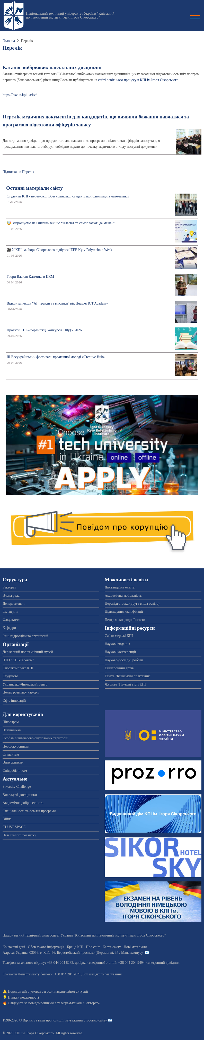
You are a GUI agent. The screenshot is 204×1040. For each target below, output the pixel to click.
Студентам (11, 754)
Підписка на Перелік (18, 172)
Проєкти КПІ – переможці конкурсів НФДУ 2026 (44, 330)
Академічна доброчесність (23, 803)
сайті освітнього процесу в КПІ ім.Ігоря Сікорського (138, 80)
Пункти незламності (23, 997)
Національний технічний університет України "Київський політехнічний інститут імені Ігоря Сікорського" (70, 15)
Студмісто (10, 676)
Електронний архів (119, 668)
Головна (9, 41)
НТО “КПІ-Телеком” (18, 660)
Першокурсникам (16, 746)
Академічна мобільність (123, 595)
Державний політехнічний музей (28, 652)
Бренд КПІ (75, 947)
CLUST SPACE (14, 827)
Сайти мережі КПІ (119, 636)
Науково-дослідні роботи (124, 660)
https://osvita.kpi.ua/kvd (20, 95)
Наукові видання (117, 644)
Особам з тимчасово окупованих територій (35, 738)
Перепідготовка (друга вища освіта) (132, 603)
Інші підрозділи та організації (25, 636)
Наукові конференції (120, 652)
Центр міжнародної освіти (125, 620)
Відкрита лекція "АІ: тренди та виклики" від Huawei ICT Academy (57, 303)
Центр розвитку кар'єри (21, 692)
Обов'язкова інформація (46, 947)
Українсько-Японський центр (25, 684)
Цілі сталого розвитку (19, 835)
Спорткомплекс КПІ (18, 668)
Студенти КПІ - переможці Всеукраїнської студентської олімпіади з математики (68, 196)
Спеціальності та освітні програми (29, 811)
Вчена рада (11, 595)
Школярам (11, 722)
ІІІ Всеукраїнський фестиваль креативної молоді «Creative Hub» (56, 357)
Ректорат (9, 587)
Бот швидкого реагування (102, 974)
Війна (7, 819)
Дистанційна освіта (120, 587)
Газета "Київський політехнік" (128, 676)
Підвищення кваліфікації (124, 611)
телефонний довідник (163, 963)
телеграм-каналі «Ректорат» (78, 1003)
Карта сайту (112, 947)
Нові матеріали (135, 947)
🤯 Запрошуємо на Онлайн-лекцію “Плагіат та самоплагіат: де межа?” (61, 223)
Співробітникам (15, 771)
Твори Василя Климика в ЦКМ (30, 277)
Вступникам (12, 730)
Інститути (10, 611)
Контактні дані (14, 947)
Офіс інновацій (14, 701)
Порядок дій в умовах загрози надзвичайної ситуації (48, 991)
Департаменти (13, 603)
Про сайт (93, 947)
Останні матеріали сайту (34, 188)
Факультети (11, 620)
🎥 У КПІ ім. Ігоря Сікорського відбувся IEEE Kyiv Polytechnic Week (59, 250)
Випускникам (13, 762)
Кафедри (9, 628)
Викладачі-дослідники (20, 795)
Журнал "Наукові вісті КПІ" (126, 684)
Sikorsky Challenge (17, 786)
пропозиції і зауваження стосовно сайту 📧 (79, 1020)
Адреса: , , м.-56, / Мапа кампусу (73, 953)
